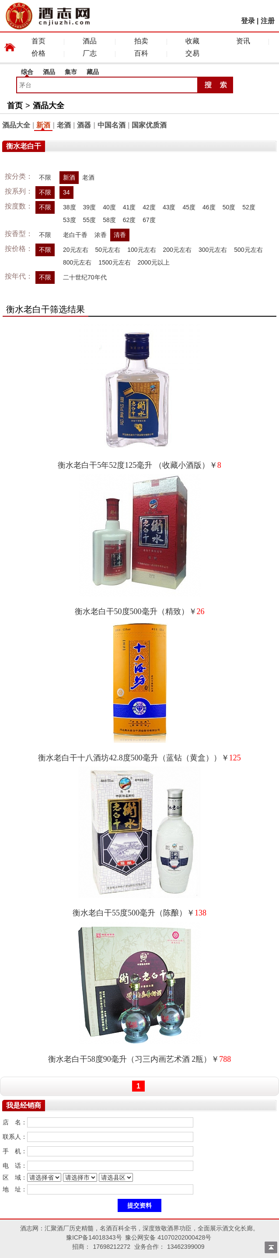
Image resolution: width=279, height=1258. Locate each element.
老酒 (64, 125)
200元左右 (177, 249)
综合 (27, 71)
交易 (192, 53)
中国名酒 (112, 125)
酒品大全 (48, 105)
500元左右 (248, 249)
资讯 (243, 41)
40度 (109, 207)
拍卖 (141, 41)
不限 (45, 177)
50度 (229, 207)
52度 (248, 207)
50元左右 (108, 249)
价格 (38, 53)
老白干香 (75, 234)
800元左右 (77, 262)
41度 (129, 207)
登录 (248, 21)
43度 (169, 207)
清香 (120, 234)
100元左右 (141, 249)
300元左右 (213, 249)
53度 (69, 219)
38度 (69, 207)
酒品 (90, 41)
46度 (209, 207)
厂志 (90, 53)
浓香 (100, 234)
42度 (149, 207)
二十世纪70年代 (85, 277)
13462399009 (186, 1246)
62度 (129, 219)
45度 (188, 207)
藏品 (93, 71)
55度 (89, 219)
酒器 (84, 125)
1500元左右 (114, 262)
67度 (149, 219)
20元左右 (75, 249)
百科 (141, 53)
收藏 (192, 41)
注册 (268, 21)
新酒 (43, 125)
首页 (38, 41)
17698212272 (111, 1246)
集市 (71, 71)
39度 (89, 207)
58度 (109, 219)
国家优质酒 (149, 125)
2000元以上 (154, 262)
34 (66, 192)
